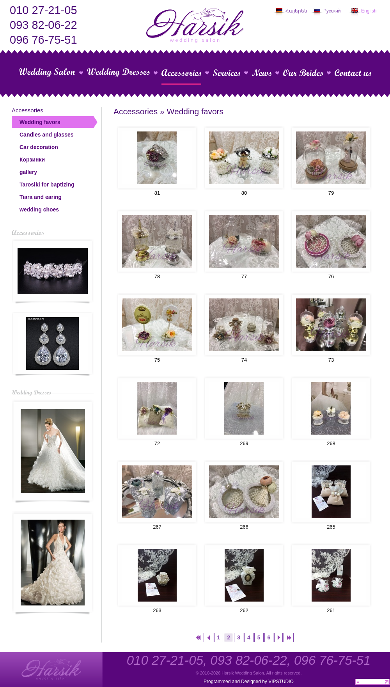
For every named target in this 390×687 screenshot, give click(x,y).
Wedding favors (40, 122)
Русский (332, 11)
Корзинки (32, 159)
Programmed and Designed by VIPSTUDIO (249, 681)
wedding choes (39, 209)
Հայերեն (296, 11)
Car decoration (39, 147)
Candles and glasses (47, 134)
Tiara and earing (41, 197)
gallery (28, 172)
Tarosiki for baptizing (47, 184)
